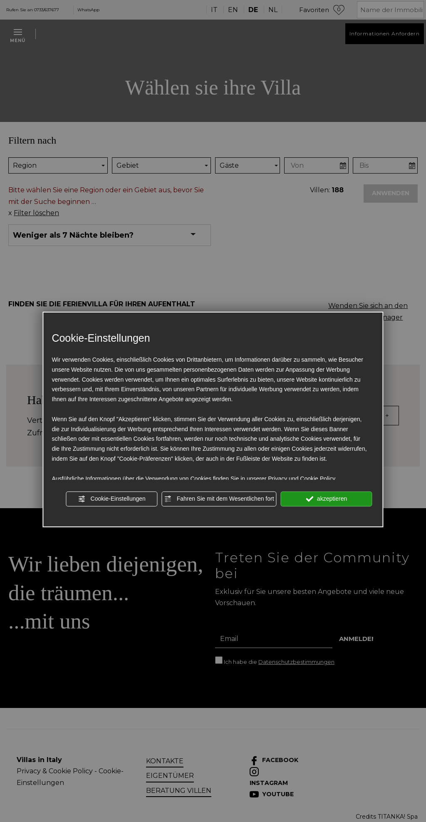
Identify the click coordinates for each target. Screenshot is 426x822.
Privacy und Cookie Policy (301, 478)
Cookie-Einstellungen (112, 499)
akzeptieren (326, 499)
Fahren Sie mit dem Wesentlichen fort (219, 499)
